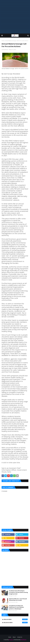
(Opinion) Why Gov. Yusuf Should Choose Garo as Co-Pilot (18, 599)
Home (3, 40)
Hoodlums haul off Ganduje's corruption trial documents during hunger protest (18, 592)
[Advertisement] (15, 17)
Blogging (11, 639)
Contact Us (19, 637)
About (14, 637)
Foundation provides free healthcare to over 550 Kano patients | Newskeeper (16, 607)
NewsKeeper (23, 639)
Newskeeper (5, 49)
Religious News (16, 622)
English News (16, 619)
